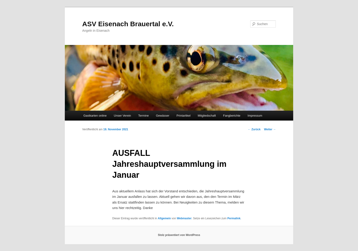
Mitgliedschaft (207, 115)
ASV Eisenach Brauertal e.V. (128, 24)
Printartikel (183, 115)
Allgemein (164, 218)
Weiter (270, 129)
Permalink (233, 218)
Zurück (254, 129)
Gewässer (162, 115)
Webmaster (184, 218)
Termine (143, 115)
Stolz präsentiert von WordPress (179, 235)
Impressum (254, 115)
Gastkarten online (95, 115)
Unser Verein (122, 115)
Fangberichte (231, 115)
